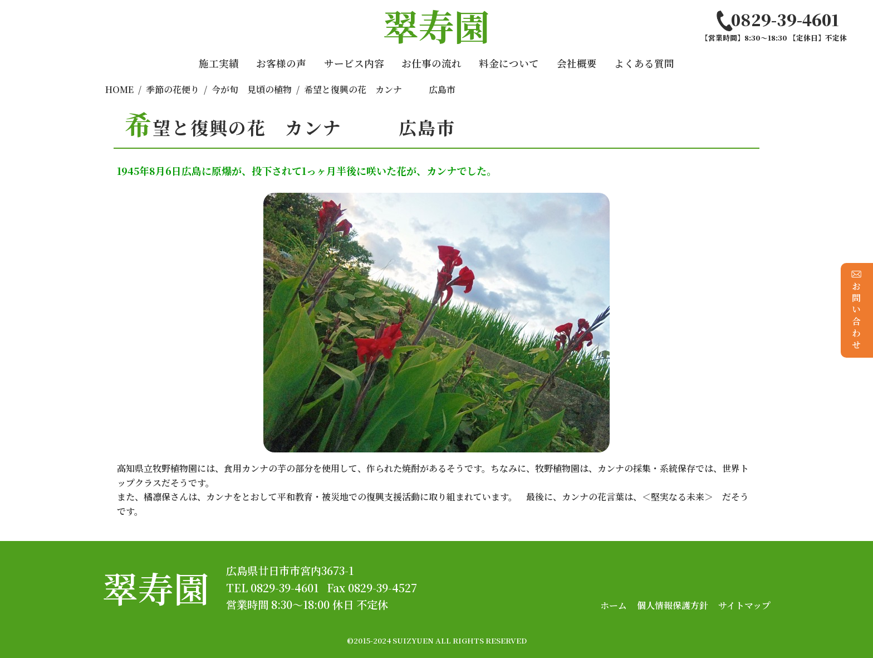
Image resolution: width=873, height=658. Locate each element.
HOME (119, 89)
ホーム (613, 605)
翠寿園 (155, 587)
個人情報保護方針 (672, 605)
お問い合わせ (856, 310)
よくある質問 (644, 63)
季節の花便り (172, 89)
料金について (509, 63)
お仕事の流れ (431, 63)
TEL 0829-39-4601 (272, 587)
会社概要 (577, 63)
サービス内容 (354, 63)
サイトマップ (744, 605)
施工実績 (219, 63)
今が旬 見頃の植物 (252, 89)
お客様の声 (281, 63)
